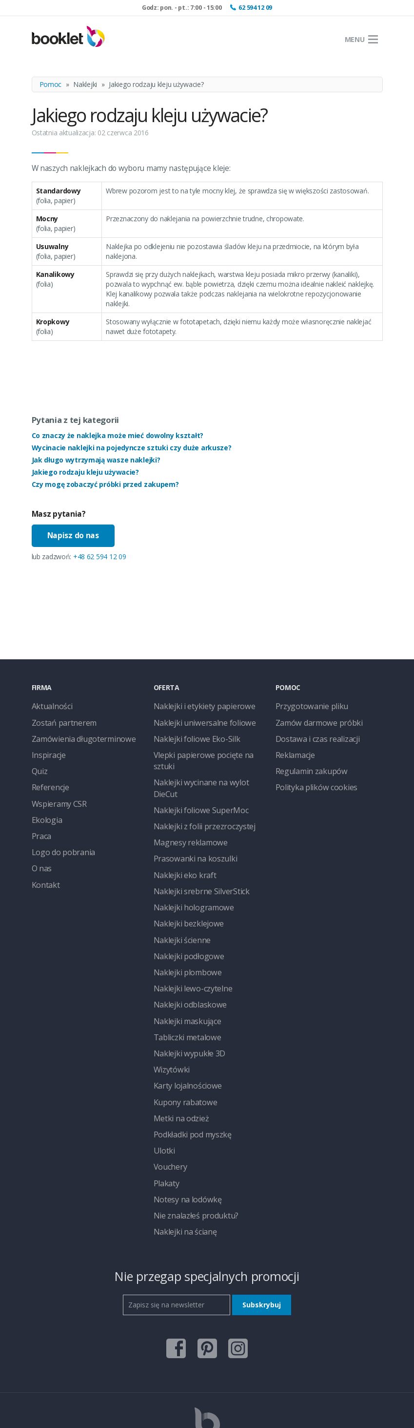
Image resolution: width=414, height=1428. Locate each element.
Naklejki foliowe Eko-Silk (190, 735)
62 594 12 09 (255, 7)
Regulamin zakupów (306, 764)
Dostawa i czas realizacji (313, 735)
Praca (40, 823)
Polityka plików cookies (311, 779)
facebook (176, 1271)
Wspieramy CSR (55, 793)
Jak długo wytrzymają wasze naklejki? (96, 459)
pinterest (207, 1271)
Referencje (48, 779)
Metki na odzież (177, 1057)
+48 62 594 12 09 (99, 556)
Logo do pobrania (59, 837)
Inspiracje (46, 750)
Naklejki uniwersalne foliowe (196, 720)
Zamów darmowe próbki (313, 720)
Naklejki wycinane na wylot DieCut (205, 764)
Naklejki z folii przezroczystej (197, 793)
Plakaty (165, 1116)
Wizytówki (169, 1013)
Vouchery (168, 1101)
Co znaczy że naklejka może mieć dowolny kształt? (118, 435)
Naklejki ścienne (178, 896)
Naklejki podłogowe (184, 911)
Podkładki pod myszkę (187, 1072)
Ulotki (162, 1087)
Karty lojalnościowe (183, 1028)
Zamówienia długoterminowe (76, 735)
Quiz (38, 764)
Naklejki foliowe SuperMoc (194, 779)
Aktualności (49, 706)
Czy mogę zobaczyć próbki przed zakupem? (105, 484)
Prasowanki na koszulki (189, 823)
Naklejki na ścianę (181, 1160)
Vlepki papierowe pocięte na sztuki (205, 750)
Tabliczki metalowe (183, 984)
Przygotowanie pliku (306, 706)
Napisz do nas (73, 535)
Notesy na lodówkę (183, 1130)
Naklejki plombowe (183, 925)
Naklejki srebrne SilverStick (194, 852)
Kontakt (44, 867)
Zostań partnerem (60, 720)
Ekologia (45, 808)
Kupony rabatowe (181, 1043)
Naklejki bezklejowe (184, 881)
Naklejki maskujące (183, 969)
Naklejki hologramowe (188, 867)
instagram (238, 1271)
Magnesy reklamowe (185, 808)
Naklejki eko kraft (180, 837)
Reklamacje (293, 750)
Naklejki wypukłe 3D (184, 999)
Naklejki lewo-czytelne (187, 940)
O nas (41, 852)
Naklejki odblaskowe (185, 955)
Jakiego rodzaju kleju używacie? (85, 472)
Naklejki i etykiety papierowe (196, 706)
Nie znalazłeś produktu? (190, 1145)
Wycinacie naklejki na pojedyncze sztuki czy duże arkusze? (132, 447)
